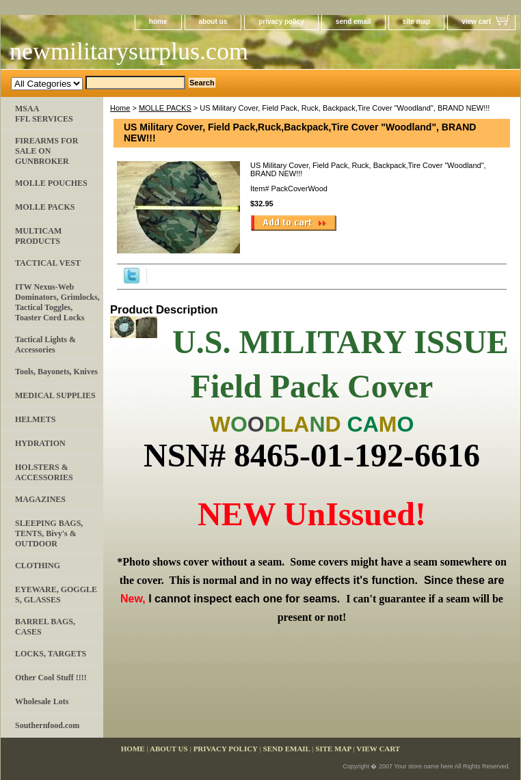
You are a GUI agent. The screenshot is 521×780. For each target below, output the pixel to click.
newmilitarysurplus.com (129, 51)
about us (213, 21)
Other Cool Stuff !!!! (51, 677)
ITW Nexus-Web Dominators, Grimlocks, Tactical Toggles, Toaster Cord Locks (57, 302)
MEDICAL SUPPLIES (55, 395)
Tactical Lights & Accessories (45, 344)
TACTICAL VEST (48, 263)
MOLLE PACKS (165, 108)
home (158, 21)
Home (120, 108)
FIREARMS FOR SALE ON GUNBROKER (46, 151)
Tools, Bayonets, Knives (56, 371)
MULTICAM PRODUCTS (38, 236)
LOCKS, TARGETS (50, 653)
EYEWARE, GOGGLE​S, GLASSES (56, 594)
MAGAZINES (40, 499)
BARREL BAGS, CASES (45, 627)
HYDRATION (40, 443)
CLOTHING (37, 565)
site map (417, 21)
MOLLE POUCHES (51, 183)
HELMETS (35, 419)
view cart (476, 21)
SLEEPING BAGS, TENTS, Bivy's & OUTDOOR (49, 533)
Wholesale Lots (41, 701)
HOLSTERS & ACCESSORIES (44, 472)
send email (353, 21)
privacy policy (281, 21)
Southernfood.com (47, 725)
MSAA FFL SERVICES (44, 114)
